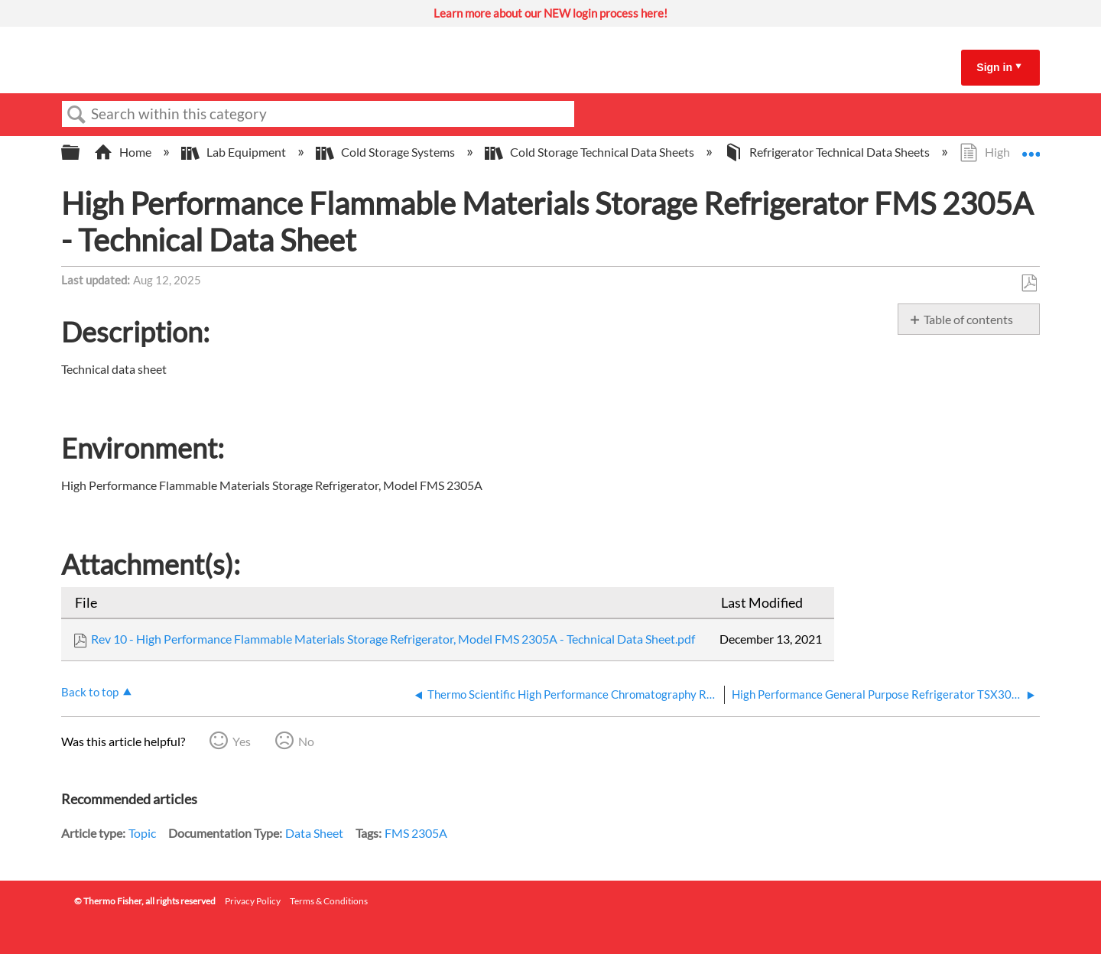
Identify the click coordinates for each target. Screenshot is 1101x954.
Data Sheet (314, 833)
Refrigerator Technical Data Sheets (828, 151)
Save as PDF (1029, 283)
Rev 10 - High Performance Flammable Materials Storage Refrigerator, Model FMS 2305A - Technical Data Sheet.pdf (393, 638)
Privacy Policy (253, 901)
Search (76, 115)
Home (124, 151)
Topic (142, 833)
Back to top (90, 692)
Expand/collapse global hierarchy (80, 152)
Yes (241, 741)
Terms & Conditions (329, 901)
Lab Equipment (234, 151)
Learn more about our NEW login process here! (550, 13)
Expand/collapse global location (1030, 147)
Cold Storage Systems (386, 151)
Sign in (994, 67)
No (306, 741)
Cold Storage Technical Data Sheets (591, 151)
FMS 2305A (416, 833)
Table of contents (968, 319)
